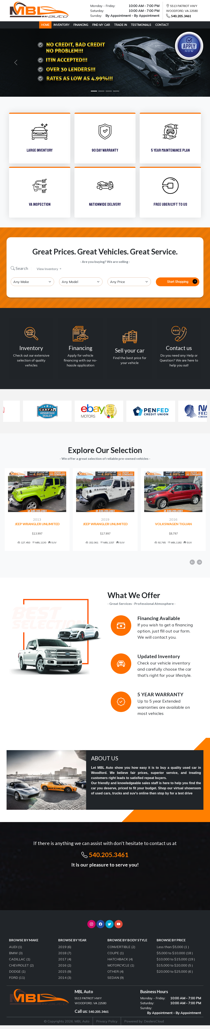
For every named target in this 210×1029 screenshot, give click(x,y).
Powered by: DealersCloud (144, 1025)
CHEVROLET (21, 969)
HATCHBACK (120, 963)
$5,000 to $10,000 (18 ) (175, 957)
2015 (64, 975)
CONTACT (162, 25)
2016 (64, 969)
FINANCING (80, 25)
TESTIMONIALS (141, 25)
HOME (45, 25)
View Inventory (49, 269)
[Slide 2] (101, 91)
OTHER (115, 975)
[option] (37, 511)
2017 (64, 963)
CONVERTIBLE (121, 950)
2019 (64, 950)
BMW (16, 957)
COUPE (115, 957)
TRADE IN (120, 25)
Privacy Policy (107, 1025)
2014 (64, 981)
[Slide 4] (116, 91)
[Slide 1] (94, 91)
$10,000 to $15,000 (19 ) (176, 963)
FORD (17, 981)
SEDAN (115, 981)
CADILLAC (19, 963)
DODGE (17, 975)
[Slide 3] (109, 91)
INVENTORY (62, 25)
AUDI (15, 950)
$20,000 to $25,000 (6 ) (175, 975)
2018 (64, 957)
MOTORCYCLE (120, 969)
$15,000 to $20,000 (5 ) (175, 969)
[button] (91, 928)
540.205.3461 (181, 16)
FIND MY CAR (101, 25)
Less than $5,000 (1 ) (173, 950)
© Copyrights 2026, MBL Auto (66, 1025)
